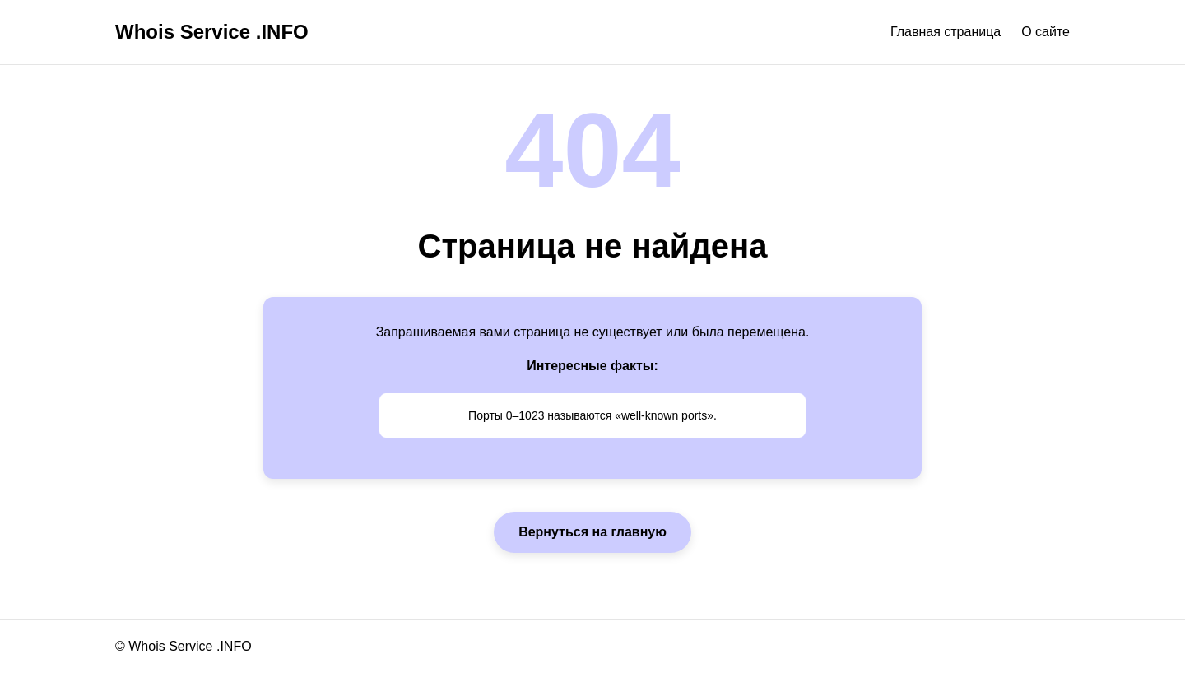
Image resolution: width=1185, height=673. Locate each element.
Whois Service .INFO (212, 32)
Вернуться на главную (592, 532)
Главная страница (945, 32)
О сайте (1045, 32)
